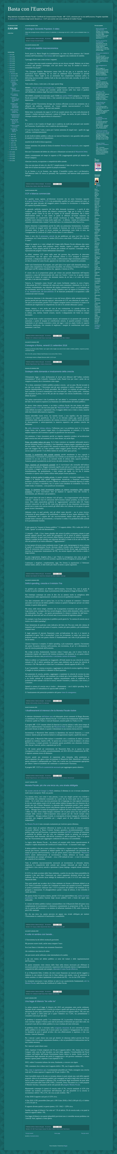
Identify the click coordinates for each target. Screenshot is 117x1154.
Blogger (65, 1145)
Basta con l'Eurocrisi (30, 9)
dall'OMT (68, 832)
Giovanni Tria (41, 703)
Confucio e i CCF (100, 91)
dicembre (13, 73)
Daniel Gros (42, 575)
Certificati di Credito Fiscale (39, 337)
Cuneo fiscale (48, 337)
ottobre (13, 78)
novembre (13, 75)
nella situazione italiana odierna (39, 428)
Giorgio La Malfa (36, 926)
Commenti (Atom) (34, 1136)
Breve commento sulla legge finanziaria (101, 29)
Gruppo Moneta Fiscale (57, 337)
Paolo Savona (66, 1129)
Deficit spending (33, 703)
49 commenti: (48, 573)
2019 (11, 69)
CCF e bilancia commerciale (37, 193)
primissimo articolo (47, 236)
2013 (11, 160)
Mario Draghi (41, 186)
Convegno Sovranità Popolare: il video (42, 29)
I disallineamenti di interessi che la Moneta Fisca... (15, 116)
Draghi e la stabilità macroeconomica (41, 48)
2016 (11, 154)
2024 (11, 59)
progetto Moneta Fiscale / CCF (37, 201)
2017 (11, 152)
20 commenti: (48, 775)
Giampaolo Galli (49, 575)
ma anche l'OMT (66, 96)
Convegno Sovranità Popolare (36, 40)
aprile (12, 143)
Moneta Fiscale (32, 824)
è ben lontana (47, 56)
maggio (13, 140)
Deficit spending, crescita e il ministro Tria (43, 583)
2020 (11, 67)
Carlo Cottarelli (33, 575)
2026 (11, 54)
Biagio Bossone (33, 364)
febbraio (13, 147)
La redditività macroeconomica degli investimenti (101, 119)
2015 (11, 156)
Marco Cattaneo (33, 186)
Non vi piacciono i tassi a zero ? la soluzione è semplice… (102, 79)
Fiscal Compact (38, 1129)
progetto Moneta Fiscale (71, 1085)
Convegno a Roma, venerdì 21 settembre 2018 (46, 345)
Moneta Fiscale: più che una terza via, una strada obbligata (51, 785)
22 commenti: (48, 700)
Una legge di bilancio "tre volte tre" (40, 1001)
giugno (12, 138)
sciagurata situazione (62, 1028)
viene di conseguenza (68, 692)
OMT (63, 926)
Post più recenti (29, 1133)
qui (41, 19)
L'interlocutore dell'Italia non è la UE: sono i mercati (102, 131)
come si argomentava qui (37, 1070)
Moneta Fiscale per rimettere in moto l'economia (100, 104)
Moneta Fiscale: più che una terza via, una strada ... (14, 121)
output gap (63, 575)
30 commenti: (48, 183)
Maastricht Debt (63, 408)
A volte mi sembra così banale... (39, 934)
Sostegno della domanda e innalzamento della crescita (49, 371)
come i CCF (36, 408)
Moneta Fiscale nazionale (69, 146)
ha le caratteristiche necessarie (50, 767)
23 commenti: (48, 335)
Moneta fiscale (47, 186)
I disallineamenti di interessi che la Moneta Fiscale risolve (50, 710)
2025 (11, 57)
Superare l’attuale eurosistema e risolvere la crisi (102, 145)
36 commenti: (48, 924)
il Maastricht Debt (80, 152)
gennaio (13, 149)
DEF (34, 1129)
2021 (11, 65)
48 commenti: (48, 38)
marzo (12, 145)
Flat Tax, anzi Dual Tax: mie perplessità (101, 41)
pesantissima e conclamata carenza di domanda (60, 656)
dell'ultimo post (47, 716)
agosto (12, 134)
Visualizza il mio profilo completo (97, 327)
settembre (13, 80)
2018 (11, 71)
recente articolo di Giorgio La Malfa (40, 791)
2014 (11, 158)
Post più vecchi (85, 1133)
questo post (14, 19)
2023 (11, 61)
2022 (11, 63)
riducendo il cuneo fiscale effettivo (65, 969)
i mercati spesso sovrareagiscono (42, 88)
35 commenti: (48, 991)
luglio (12, 136)
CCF (31, 337)
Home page (57, 1133)
